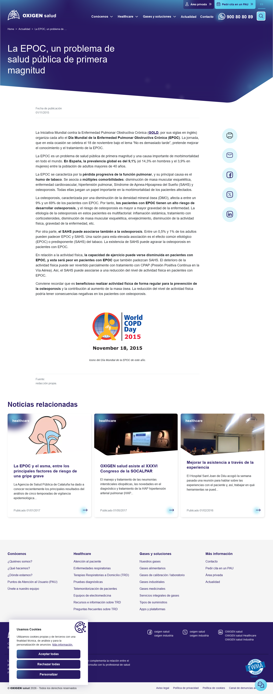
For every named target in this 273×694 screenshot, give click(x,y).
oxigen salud (161, 631)
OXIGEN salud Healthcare (240, 635)
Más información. (62, 644)
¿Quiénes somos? (20, 561)
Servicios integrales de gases (159, 595)
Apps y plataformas (152, 609)
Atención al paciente (87, 561)
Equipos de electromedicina (92, 595)
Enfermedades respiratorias (92, 568)
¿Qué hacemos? (19, 568)
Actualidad (213, 582)
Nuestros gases (150, 561)
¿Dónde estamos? (20, 575)
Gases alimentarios (153, 568)
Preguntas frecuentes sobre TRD (96, 609)
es (261, 4)
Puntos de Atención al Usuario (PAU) (32, 582)
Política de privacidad (186, 687)
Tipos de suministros (153, 602)
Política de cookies (214, 687)
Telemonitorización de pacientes (95, 588)
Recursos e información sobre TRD (97, 602)
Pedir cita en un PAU (220, 568)
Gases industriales (152, 582)
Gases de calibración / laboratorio (162, 575)
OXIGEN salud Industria (239, 639)
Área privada (214, 575)
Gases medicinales (152, 588)
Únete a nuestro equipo (23, 588)
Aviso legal (162, 687)
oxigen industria (163, 635)
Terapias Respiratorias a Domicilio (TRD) (101, 575)
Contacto (212, 561)
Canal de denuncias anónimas (247, 687)
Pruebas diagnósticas (88, 582)
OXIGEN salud (233, 631)
